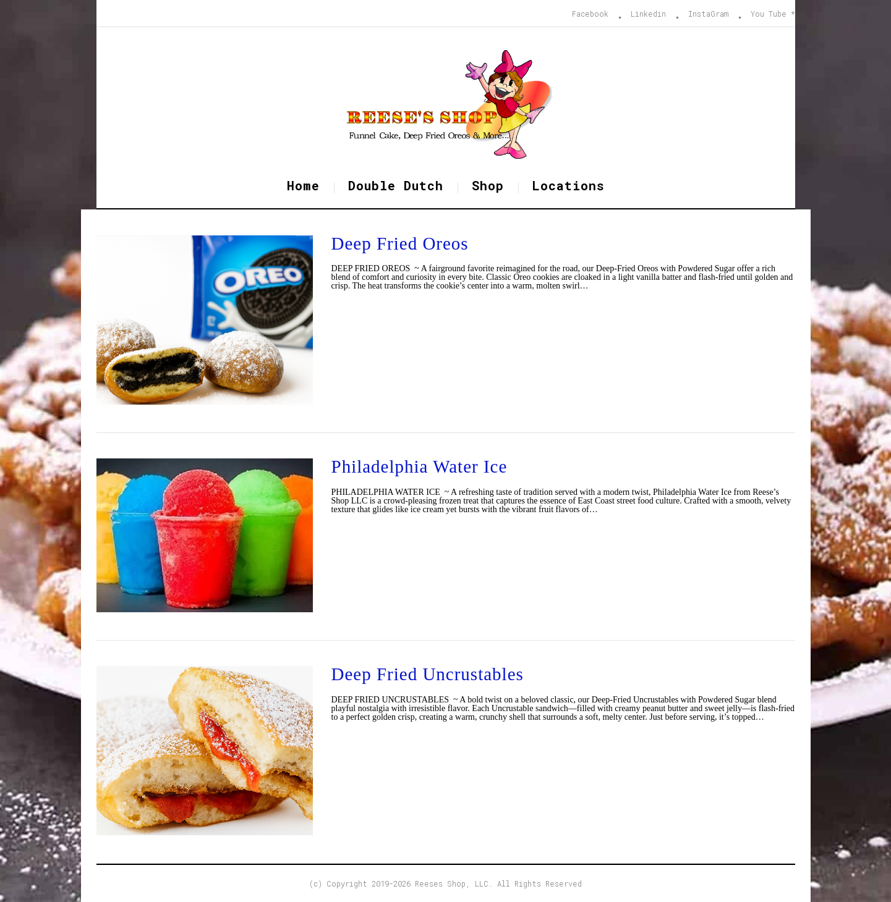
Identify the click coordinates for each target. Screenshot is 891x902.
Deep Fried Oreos (400, 243)
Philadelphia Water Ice (419, 466)
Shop (488, 185)
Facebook (590, 14)
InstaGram (708, 14)
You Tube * (773, 14)
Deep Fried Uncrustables (427, 674)
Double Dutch (395, 185)
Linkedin (648, 14)
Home (303, 185)
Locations (568, 185)
